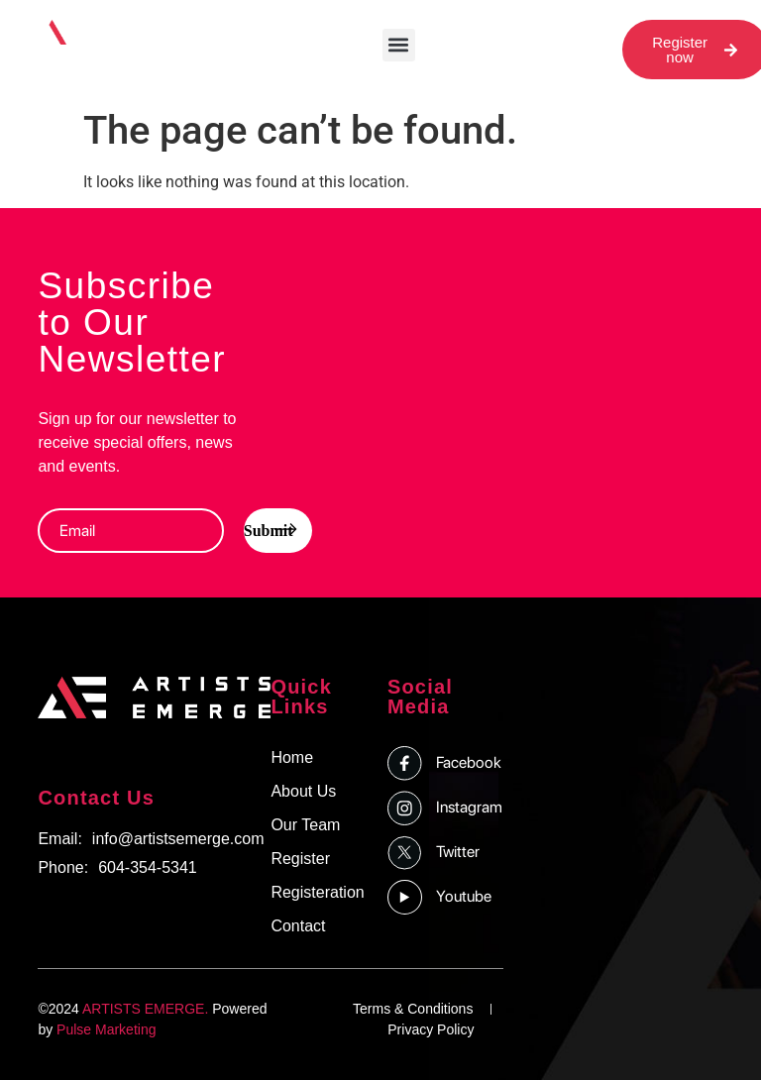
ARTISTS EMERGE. (145, 1009)
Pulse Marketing (106, 1029)
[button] (398, 45)
